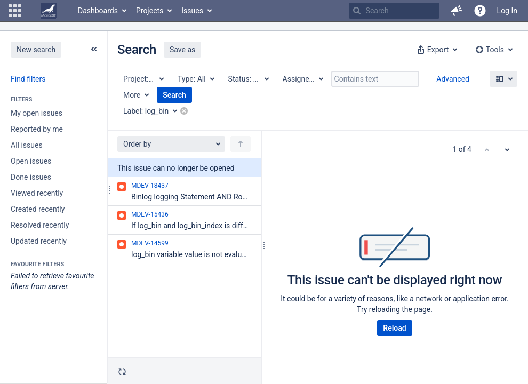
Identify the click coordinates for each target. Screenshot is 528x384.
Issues (192, 10)
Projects (149, 10)
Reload (394, 328)
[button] (15, 10)
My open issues (36, 113)
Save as (182, 49)
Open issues (31, 161)
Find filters (28, 79)
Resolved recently (40, 225)
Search (174, 95)
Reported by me (37, 129)
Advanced (452, 79)
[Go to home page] (48, 10)
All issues (27, 145)
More (131, 95)
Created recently (38, 209)
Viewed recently (37, 193)
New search (36, 49)
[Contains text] (375, 79)
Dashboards (98, 10)
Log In (507, 10)
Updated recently (39, 241)
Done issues (31, 177)
